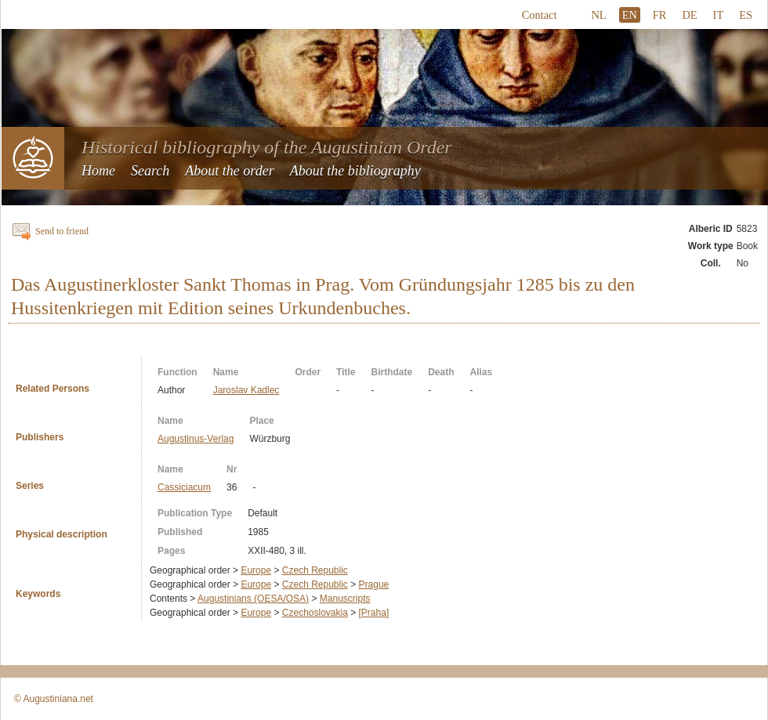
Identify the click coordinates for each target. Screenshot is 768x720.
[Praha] (374, 612)
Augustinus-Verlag (196, 438)
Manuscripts (345, 598)
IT (718, 15)
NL (598, 15)
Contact (539, 15)
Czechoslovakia (315, 612)
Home (98, 171)
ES (745, 15)
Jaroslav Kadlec (246, 390)
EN (629, 15)
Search (150, 171)
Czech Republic (315, 570)
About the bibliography (355, 171)
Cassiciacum (184, 487)
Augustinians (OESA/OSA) (253, 598)
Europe (256, 570)
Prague (374, 584)
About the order (229, 171)
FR (660, 15)
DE (689, 15)
